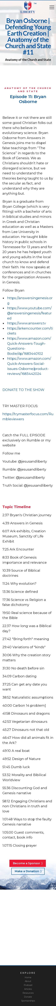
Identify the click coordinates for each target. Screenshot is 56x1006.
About (28, 981)
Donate (28, 996)
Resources (28, 993)
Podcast (28, 985)
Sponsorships (28, 1000)
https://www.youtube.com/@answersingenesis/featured (29, 313)
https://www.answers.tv (26, 323)
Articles (28, 989)
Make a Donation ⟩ (28, 871)
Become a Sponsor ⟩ (27, 863)
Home (28, 977)
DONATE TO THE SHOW (23, 390)
